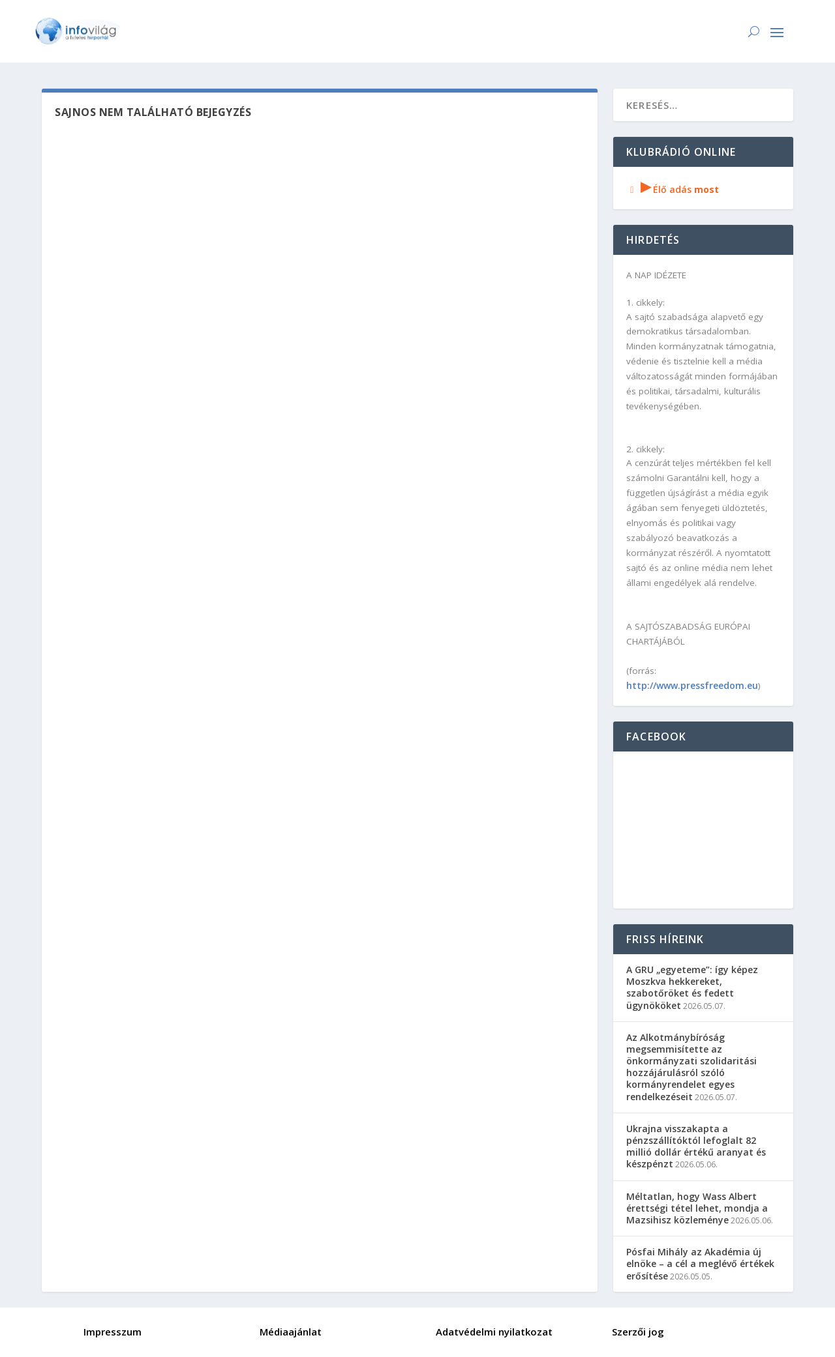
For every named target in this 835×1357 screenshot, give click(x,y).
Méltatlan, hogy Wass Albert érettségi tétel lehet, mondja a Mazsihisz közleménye (697, 1208)
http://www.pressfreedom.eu (692, 685)
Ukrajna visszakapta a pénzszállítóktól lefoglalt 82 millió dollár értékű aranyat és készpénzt (696, 1146)
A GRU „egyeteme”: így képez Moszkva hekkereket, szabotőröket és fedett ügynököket (692, 987)
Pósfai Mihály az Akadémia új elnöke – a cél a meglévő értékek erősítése (700, 1263)
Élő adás (672, 189)
